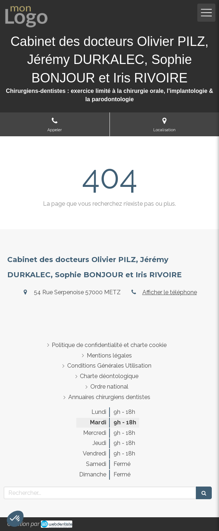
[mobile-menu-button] (206, 13)
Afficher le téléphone (169, 292)
